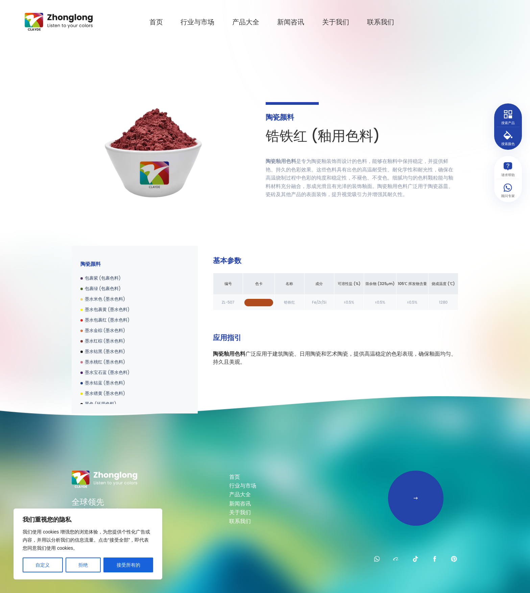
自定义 (42, 565)
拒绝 (83, 565)
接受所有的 (128, 565)
